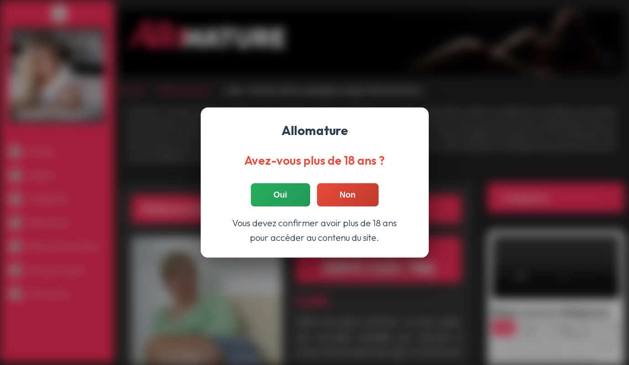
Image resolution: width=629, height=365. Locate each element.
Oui (280, 194)
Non (348, 194)
